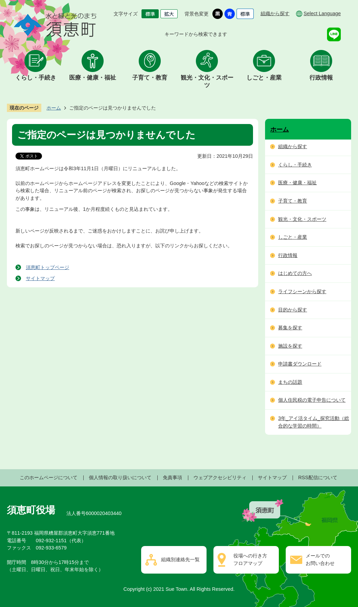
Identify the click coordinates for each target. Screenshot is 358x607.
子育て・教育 (149, 77)
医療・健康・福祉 (92, 77)
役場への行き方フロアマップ (250, 559)
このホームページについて (48, 477)
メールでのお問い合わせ (320, 559)
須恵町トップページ (47, 267)
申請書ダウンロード (300, 364)
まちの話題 (290, 382)
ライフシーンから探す (302, 291)
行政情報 (321, 77)
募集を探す (290, 327)
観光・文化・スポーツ (207, 81)
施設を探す (290, 346)
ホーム (53, 108)
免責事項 (172, 477)
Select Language (322, 13)
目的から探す (292, 309)
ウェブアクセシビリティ (219, 477)
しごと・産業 (264, 77)
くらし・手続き (35, 77)
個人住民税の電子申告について (312, 400)
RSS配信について (317, 477)
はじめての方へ (295, 273)
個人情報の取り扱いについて (120, 477)
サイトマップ (40, 278)
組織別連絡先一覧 (180, 559)
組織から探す (275, 13)
